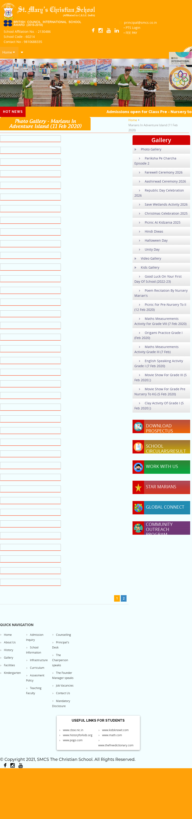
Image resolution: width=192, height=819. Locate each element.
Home (8, 52)
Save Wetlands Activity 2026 (161, 204)
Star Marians (161, 486)
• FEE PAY (130, 32)
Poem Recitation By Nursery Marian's (161, 293)
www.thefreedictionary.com (115, 743)
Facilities (7, 665)
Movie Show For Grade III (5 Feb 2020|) (160, 377)
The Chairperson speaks (60, 660)
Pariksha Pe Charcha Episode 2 (155, 160)
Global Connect (165, 507)
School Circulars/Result (166, 449)
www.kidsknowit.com (113, 730)
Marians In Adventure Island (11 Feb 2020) (153, 127)
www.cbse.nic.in (71, 730)
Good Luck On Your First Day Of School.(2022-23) (158, 279)
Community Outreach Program (159, 529)
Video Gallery (147, 258)
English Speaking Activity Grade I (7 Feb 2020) (158, 363)
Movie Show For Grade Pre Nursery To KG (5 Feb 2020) (159, 391)
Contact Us (61, 693)
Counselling (61, 634)
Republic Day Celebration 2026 (159, 193)
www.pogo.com (71, 740)
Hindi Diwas (148, 231)
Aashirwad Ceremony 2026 (160, 181)
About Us (8, 642)
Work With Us (162, 466)
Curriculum (35, 667)
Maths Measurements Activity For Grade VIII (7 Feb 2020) (160, 321)
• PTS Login (132, 27)
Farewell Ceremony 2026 (158, 172)
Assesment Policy (35, 677)
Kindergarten (10, 673)
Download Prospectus (159, 428)
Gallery (6, 657)
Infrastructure (37, 660)
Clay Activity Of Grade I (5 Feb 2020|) (159, 405)
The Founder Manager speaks (63, 675)
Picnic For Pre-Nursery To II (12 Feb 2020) (160, 307)
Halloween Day (151, 240)
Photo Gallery (147, 149)
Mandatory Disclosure (61, 703)
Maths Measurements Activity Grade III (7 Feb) (156, 349)
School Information (33, 649)
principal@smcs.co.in (138, 22)
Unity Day (147, 249)
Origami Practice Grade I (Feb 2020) (158, 335)
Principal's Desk (60, 644)
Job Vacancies (63, 685)
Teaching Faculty (33, 690)
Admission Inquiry (34, 637)
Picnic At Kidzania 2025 (157, 222)
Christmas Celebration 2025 (161, 213)
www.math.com (110, 735)
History (6, 650)
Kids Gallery (146, 267)
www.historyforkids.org (75, 735)
